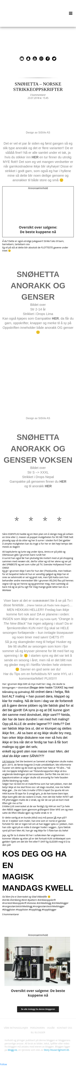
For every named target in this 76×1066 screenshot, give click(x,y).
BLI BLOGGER (38, 1032)
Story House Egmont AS (56, 1049)
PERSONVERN (37, 1027)
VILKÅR (51, 1027)
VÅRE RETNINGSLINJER (16, 1027)
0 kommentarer (38, 94)
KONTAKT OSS (64, 1027)
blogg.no (12, 1049)
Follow (3, 1064)
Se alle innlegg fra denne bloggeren (38, 1009)
